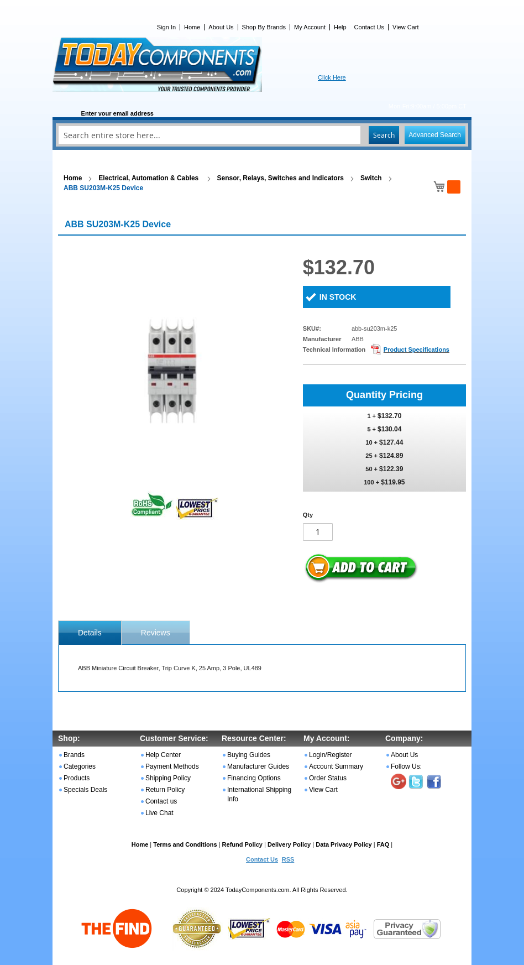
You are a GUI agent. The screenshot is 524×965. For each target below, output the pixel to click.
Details (90, 632)
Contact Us (369, 27)
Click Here (332, 77)
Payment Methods (172, 766)
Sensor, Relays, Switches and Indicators (280, 178)
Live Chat (159, 813)
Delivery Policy (289, 844)
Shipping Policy (168, 778)
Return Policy (165, 790)
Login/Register (330, 755)
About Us (220, 27)
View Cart (405, 27)
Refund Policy (242, 844)
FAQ (383, 844)
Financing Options (254, 778)
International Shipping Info (259, 794)
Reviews (155, 632)
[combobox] (262, 135)
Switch (371, 178)
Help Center (163, 755)
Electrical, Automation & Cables (149, 178)
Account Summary (336, 766)
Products (77, 778)
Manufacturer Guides (258, 766)
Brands (74, 755)
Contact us (161, 801)
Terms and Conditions (185, 844)
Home (192, 27)
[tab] (90, 632)
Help (340, 27)
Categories (80, 766)
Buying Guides (248, 755)
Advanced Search (434, 135)
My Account (310, 27)
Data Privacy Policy (344, 844)
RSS (288, 859)
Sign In (166, 27)
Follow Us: (406, 766)
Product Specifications (416, 349)
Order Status (328, 778)
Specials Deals (85, 790)
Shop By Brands (264, 27)
